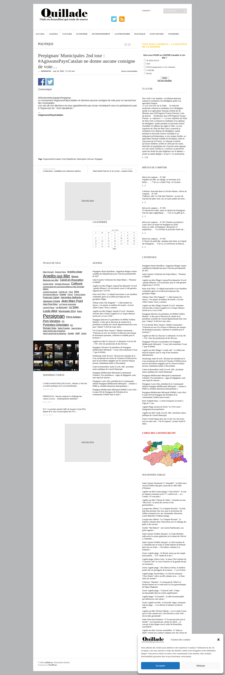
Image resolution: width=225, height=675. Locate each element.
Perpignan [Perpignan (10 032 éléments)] (54, 316)
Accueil (40, 34)
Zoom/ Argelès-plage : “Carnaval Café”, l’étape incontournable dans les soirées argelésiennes (160, 591)
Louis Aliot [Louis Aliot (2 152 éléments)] (50, 311)
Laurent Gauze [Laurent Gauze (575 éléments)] (49, 307)
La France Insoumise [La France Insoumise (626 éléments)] (67, 304)
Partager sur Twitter (50, 81)
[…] (143, 157)
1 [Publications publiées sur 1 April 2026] (108, 235)
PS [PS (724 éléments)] (63, 321)
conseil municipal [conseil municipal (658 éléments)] (50, 292)
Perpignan (98, 159)
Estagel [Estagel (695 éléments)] (63, 294)
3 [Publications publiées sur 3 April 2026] (121, 235)
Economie (82, 34)
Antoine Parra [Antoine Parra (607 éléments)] (60, 272)
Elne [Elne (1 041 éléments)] (76, 291)
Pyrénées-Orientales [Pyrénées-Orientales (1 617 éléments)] (56, 324)
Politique (139, 34)
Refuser (201, 665)
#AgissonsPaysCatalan (52, 159)
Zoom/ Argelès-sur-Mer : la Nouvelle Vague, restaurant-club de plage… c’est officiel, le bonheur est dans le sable (164, 605)
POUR (149, 73)
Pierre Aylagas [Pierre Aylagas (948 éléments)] (73, 317)
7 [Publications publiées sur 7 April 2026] (102, 238)
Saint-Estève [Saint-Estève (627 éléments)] (76, 328)
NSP (148, 64)
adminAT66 (46, 71)
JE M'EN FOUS (152, 60)
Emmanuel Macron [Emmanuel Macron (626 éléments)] (50, 294)
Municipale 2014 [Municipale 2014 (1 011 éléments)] (67, 311)
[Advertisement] (88, 125)
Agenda (53, 34)
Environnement (101, 34)
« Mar (114, 249)
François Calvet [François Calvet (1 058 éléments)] (51, 297)
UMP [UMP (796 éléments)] (77, 333)
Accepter (160, 665)
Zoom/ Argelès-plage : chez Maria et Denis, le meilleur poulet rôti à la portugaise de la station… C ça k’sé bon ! (164, 569)
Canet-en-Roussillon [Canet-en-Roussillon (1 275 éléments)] (71, 280)
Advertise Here (87, 200)
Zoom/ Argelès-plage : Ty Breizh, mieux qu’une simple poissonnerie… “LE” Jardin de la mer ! (163, 554)
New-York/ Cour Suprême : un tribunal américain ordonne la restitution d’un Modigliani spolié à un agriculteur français (161, 100)
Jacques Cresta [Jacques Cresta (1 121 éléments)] (51, 301)
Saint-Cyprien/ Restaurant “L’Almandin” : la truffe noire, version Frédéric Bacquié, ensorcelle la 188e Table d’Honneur (164, 485)
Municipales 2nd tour (85, 159)
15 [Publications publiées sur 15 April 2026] (108, 241)
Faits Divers (157, 34)
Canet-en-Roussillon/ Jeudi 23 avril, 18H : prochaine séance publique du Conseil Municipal (163, 370)
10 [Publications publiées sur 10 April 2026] (121, 238)
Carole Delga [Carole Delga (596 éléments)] (48, 284)
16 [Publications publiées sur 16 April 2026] (115, 241)
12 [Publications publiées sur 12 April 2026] (134, 238)
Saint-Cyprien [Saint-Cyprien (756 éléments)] (64, 328)
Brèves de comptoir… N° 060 (153, 177)
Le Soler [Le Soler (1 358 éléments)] (74, 307)
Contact (146, 11)
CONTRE (150, 70)
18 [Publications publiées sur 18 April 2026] (128, 241)
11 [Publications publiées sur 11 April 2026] (128, 238)
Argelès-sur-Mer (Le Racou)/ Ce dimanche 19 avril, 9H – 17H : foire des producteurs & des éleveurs (164, 337)
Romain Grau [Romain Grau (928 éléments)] (49, 328)
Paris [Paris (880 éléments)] (79, 311)
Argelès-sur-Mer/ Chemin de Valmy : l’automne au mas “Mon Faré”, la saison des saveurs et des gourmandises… (164, 502)
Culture (67, 34)
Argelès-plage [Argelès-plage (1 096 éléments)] (74, 271)
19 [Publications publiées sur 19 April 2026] (134, 241)
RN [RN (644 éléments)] (71, 325)
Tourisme (173, 34)
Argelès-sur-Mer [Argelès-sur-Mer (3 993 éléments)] (56, 276)
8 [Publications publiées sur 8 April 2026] (108, 238)
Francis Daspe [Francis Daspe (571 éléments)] (79, 294)
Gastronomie (122, 34)
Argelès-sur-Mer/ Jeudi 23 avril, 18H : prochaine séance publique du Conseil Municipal (164, 414)
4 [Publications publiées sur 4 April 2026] (127, 235)
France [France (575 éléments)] (70, 294)
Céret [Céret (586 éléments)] (71, 292)
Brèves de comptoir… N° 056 (153, 239)
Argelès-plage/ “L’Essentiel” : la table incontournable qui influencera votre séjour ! (163, 597)
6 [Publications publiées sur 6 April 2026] (95, 238)
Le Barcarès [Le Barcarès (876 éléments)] (62, 307)
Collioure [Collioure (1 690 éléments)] (76, 283)
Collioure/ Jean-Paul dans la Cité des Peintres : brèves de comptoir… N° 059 (164, 192)
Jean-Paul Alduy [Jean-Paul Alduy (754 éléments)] (50, 304)
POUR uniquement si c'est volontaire (160, 67)
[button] (218, 639)
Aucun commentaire (129, 71)
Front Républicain (69, 159)
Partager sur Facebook (41, 81)
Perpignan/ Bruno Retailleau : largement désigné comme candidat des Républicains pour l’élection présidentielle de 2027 (164, 268)
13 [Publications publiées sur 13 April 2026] (96, 241)
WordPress (52, 665)
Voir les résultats (164, 80)
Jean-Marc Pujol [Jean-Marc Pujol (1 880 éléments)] (72, 301)
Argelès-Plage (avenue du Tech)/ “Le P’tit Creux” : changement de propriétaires (162, 408)
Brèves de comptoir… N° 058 (153, 208)
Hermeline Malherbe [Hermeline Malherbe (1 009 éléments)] (71, 297)
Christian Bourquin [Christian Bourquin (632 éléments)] (62, 284)
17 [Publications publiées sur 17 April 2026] (121, 241)
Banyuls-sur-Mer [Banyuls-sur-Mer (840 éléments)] (51, 280)
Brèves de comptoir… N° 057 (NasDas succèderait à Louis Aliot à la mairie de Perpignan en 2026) (162, 223)
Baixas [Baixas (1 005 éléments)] (74, 276)
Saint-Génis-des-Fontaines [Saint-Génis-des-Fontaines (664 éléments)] (54, 331)
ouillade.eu (48, 662)
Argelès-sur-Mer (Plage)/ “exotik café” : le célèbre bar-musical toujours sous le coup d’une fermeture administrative (163, 352)
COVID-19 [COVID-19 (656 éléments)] (63, 292)
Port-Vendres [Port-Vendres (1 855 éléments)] (51, 321)
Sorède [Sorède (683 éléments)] (71, 333)
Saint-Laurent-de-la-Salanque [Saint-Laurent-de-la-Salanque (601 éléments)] (54, 333)
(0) (147, 157)
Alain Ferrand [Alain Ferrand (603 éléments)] (48, 272)
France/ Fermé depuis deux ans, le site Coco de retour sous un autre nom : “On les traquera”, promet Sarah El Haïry (163, 421)
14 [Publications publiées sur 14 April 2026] (102, 241)
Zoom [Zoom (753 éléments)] (83, 333)
